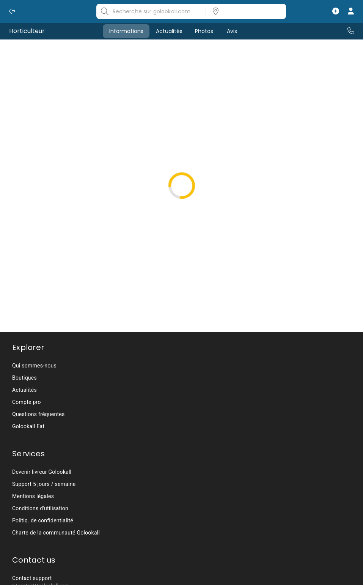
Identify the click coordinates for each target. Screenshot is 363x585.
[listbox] (243, 11)
